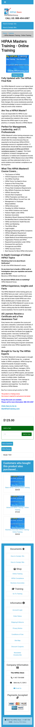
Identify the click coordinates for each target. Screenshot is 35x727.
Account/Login (17, 610)
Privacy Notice (17, 628)
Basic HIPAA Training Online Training (17, 487)
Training (11, 33)
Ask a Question (7, 444)
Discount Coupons (17, 647)
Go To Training (17, 594)
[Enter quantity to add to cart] (12, 434)
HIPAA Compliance (17, 578)
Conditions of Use (17, 634)
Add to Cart (26, 434)
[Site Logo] (17, 12)
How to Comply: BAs (9, 27)
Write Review (6, 449)
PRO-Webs (22, 722)
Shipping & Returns (17, 622)
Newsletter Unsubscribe (17, 654)
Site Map (17, 640)
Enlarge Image (17, 75)
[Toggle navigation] (5, 2)
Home (5, 33)
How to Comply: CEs (9, 24)
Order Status (17, 616)
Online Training (17, 574)
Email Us (17, 688)
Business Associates (17, 583)
